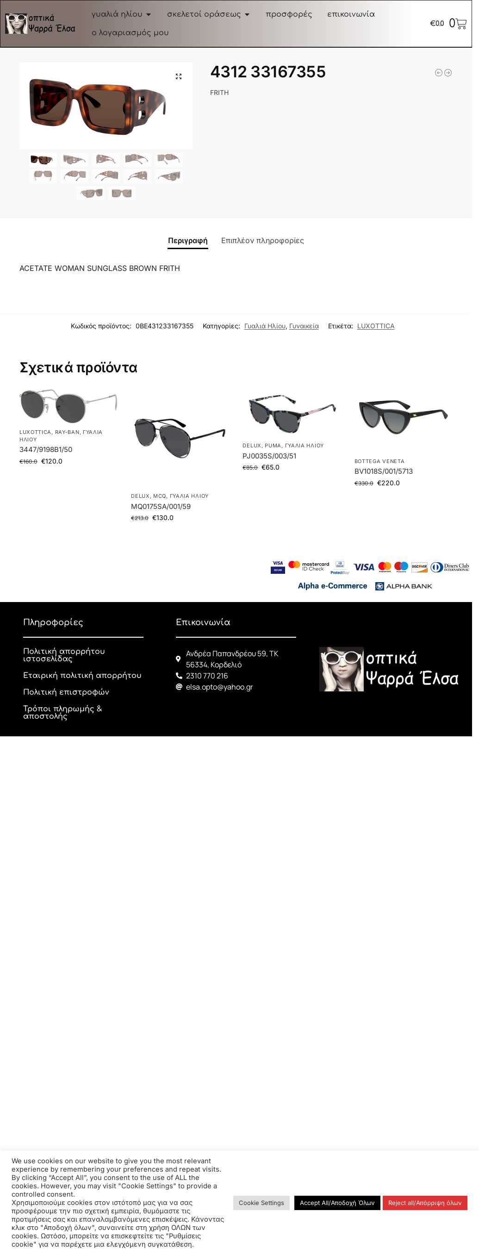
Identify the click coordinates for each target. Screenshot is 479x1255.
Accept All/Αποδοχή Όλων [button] (337, 1202)
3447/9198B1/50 (45, 449)
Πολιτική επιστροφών (66, 692)
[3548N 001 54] (438, 72)
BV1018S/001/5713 (384, 471)
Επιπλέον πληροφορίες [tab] (262, 240)
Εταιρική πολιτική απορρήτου (82, 675)
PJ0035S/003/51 (269, 456)
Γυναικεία (304, 326)
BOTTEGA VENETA (380, 461)
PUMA (273, 445)
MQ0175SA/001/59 (161, 506)
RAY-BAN (67, 432)
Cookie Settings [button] (261, 1202)
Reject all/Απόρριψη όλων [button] (425, 1202)
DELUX (140, 496)
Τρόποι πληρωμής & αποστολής (62, 713)
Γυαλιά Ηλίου (265, 326)
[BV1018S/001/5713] (448, 72)
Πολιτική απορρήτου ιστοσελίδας (64, 655)
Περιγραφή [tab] (188, 240)
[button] (178, 76)
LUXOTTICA (376, 326)
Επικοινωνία (203, 622)
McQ (159, 496)
